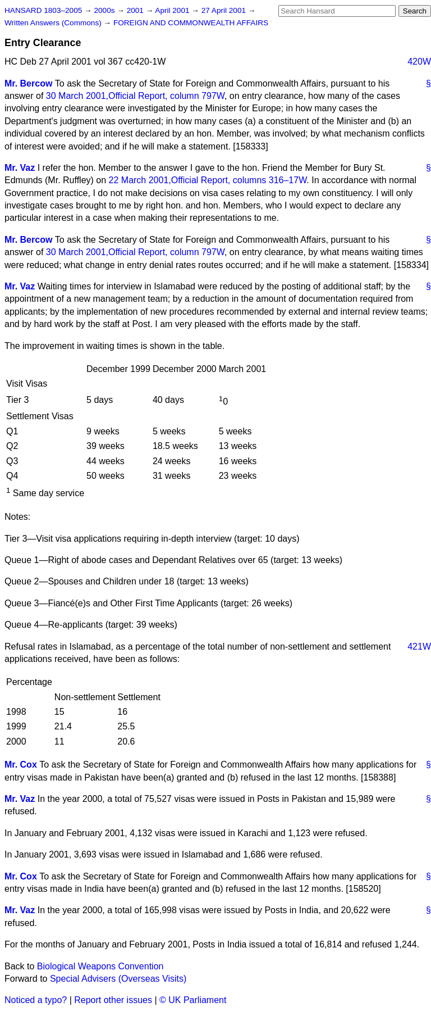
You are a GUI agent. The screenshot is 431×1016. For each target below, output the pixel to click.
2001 (136, 10)
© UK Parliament (192, 1000)
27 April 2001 (224, 10)
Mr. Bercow (28, 83)
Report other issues (113, 1000)
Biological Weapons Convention (100, 966)
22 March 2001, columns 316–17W (208, 180)
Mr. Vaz (19, 168)
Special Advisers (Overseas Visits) (118, 978)
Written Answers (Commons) (54, 23)
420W (419, 61)
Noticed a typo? (35, 1000)
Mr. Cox (20, 764)
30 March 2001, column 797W (135, 96)
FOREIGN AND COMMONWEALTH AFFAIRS (190, 23)
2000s (105, 10)
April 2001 (173, 10)
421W (419, 646)
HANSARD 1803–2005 (43, 10)
